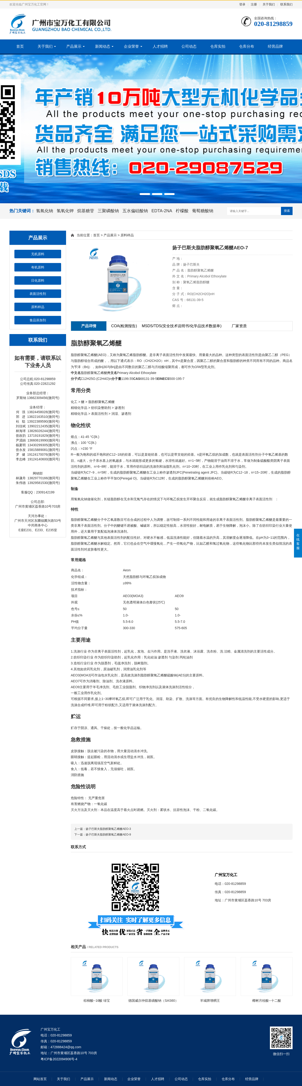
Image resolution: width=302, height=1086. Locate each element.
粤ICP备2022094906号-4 (59, 1059)
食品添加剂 (37, 320)
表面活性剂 (37, 294)
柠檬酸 (182, 210)
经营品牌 (275, 46)
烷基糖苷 (85, 210)
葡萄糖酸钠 (202, 210)
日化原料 (37, 280)
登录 (242, 4)
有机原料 (37, 267)
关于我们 (269, 4)
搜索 (287, 210)
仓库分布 (246, 46)
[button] (132, 194)
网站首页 (40, 1079)
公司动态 (189, 46)
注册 (254, 4)
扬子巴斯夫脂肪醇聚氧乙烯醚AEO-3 (108, 829)
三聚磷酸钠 (108, 210)
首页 (20, 46)
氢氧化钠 (44, 210)
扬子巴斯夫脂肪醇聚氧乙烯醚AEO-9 (108, 834)
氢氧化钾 (65, 210)
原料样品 (37, 307)
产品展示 (73, 46)
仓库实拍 (217, 46)
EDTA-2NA (161, 210)
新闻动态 (102, 46)
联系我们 (286, 4)
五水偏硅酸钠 (135, 210)
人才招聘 (160, 46)
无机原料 (37, 254)
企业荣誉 (131, 46)
